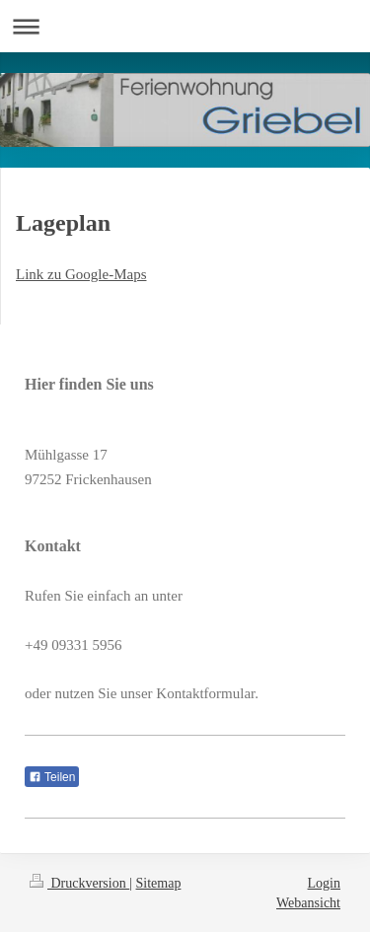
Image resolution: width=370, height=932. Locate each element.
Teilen (52, 777)
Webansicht (308, 903)
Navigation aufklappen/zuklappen (185, 26)
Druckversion (79, 883)
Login (324, 883)
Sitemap (159, 883)
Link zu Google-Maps (81, 274)
